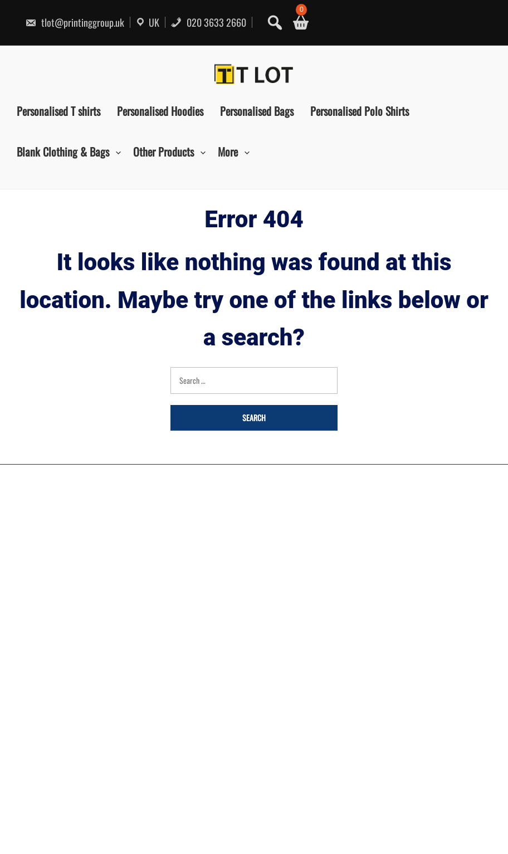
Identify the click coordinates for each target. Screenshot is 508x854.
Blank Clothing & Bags (63, 151)
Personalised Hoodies (160, 111)
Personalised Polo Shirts (359, 111)
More (228, 151)
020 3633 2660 (208, 22)
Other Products (163, 151)
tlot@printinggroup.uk (74, 22)
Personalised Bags (257, 111)
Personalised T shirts (58, 111)
